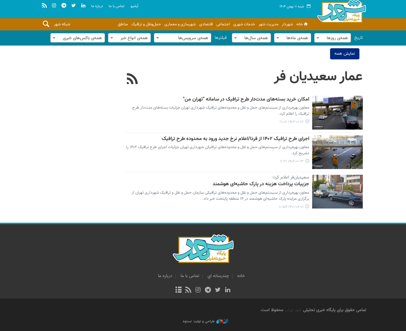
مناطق (123, 24)
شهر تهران (293, 310)
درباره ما (97, 6)
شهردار (287, 24)
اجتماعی (223, 24)
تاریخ (358, 37)
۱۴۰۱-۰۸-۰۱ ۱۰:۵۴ (291, 207)
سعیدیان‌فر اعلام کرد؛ (291, 178)
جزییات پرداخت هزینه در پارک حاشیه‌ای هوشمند (261, 184)
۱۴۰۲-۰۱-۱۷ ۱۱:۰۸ (292, 122)
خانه (302, 24)
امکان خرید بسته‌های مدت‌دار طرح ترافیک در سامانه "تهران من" (246, 99)
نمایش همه (344, 53)
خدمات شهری (244, 24)
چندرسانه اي (218, 276)
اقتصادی (206, 24)
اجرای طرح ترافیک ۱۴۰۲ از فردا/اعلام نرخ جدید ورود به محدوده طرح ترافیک (235, 139)
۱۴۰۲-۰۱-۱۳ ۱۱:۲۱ (292, 161)
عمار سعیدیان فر (318, 76)
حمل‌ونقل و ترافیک (146, 24)
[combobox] (332, 38)
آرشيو (134, 6)
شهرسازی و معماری (180, 24)
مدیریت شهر (268, 24)
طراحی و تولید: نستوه (205, 321)
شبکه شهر (62, 24)
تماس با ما (117, 6)
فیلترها (221, 37)
